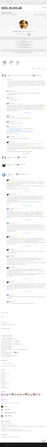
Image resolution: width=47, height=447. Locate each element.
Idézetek (3, 376)
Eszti (10, 117)
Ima (2, 379)
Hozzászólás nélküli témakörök (9, 365)
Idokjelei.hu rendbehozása (7, 341)
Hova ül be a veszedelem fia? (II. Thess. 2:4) (10, 349)
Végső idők (21, 3)
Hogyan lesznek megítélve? (7, 344)
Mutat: (33, 68)
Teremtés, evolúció (5, 383)
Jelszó (2, 317)
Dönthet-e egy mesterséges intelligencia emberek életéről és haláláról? (16, 430)
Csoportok (7, 14)
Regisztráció (11, 324)
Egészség (3, 386)
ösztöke (26, 349)
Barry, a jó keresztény (5, 423)
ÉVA (10, 155)
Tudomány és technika (29, 3)
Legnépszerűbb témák (7, 363)
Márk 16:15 (3, 378)
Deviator (13, 338)
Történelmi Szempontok (6, 352)
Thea (8, 89)
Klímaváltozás (42, 3)
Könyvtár (3, 375)
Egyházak (3, 346)
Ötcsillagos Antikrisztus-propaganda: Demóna (11, 429)
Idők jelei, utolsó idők (5, 373)
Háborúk (37, 3)
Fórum (11, 64)
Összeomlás (7, 409)
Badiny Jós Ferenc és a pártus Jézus (8, 425)
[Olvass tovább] (26, 126)
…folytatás (3, 338)
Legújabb (3, 403)
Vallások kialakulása (5, 355)
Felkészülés (3, 382)
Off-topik (3, 380)
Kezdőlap (4, 64)
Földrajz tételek (14, 14)
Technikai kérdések (5, 388)
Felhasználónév (4, 312)
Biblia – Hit (3, 372)
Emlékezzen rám (5, 322)
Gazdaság (16, 3)
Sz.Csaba (20, 344)
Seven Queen (38, 444)
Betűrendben (17, 403)
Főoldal (2, 14)
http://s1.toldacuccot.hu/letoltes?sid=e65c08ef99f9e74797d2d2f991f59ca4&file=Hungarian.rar (20, 144)
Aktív (7, 403)
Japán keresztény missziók (10, 412)
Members (17, 62)
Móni (16, 355)
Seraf (18, 352)
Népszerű (11, 403)
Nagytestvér (10, 3)
